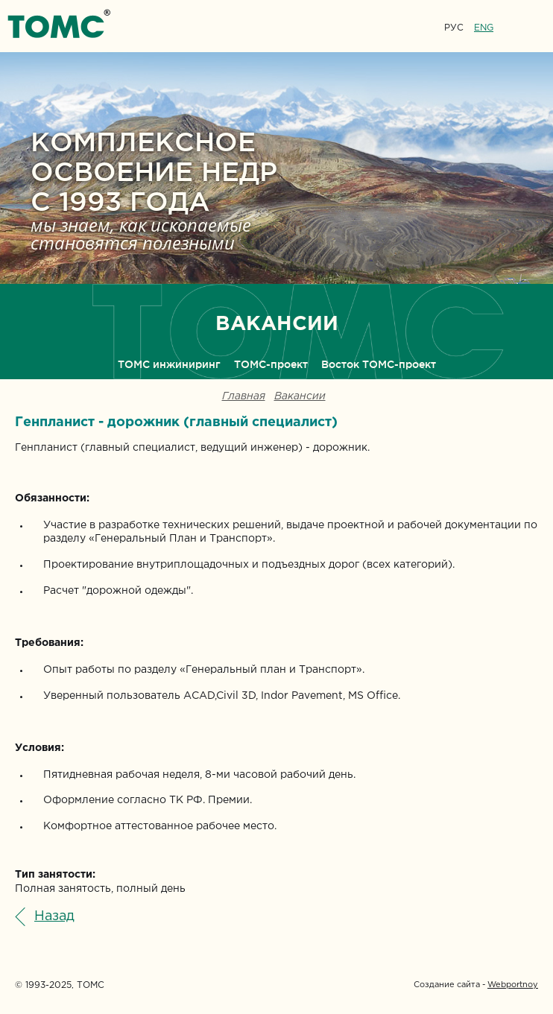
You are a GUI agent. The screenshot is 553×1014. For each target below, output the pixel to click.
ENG (483, 28)
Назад (54, 916)
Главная (243, 397)
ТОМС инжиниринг (169, 364)
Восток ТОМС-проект (378, 364)
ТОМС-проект (271, 364)
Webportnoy (512, 985)
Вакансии (300, 397)
